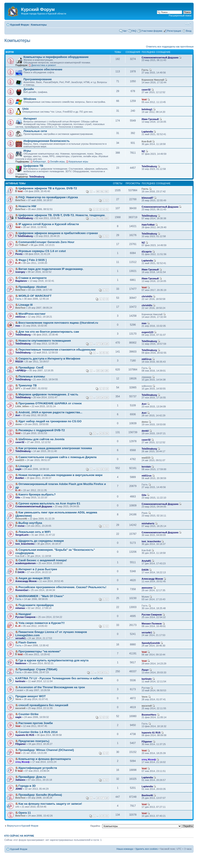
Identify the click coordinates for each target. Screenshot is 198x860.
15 (107, 397)
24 (102, 371)
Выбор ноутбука (30, 523)
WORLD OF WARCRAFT (35, 295)
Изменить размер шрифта (188, 24)
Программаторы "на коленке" (39, 651)
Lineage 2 (25, 466)
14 (102, 397)
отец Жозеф (22, 762)
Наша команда (124, 849)
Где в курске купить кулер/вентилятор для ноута (53, 660)
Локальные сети (35, 131)
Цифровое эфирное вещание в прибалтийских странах (58, 233)
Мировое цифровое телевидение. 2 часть (48, 394)
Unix (25, 108)
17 (98, 344)
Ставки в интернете (32, 278)
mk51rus (20, 316)
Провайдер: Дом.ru (32, 776)
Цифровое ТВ (33, 165)
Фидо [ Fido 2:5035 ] (32, 260)
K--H (17, 263)
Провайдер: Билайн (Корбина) (40, 794)
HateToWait (148, 224)
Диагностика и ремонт (43, 65)
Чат (125, 31)
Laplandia (147, 131)
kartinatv (20, 681)
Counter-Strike (28, 714)
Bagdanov (21, 281)
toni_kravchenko (24, 543)
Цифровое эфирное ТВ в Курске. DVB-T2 (47, 188)
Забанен (20, 779)
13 (98, 397)
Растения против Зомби (35, 723)
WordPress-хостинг (32, 313)
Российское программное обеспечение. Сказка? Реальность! (62, 587)
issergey (20, 272)
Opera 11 (24, 812)
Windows (29, 99)
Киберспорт (39, 161)
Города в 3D (27, 785)
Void (144, 99)
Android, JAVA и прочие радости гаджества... (50, 412)
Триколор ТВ (27, 385)
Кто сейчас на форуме (19, 835)
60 (98, 191)
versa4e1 (20, 638)
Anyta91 (146, 560)
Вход (188, 31)
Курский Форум (19, 24)
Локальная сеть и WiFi (34, 531)
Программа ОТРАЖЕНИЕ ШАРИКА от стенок (50, 403)
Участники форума (151, 31)
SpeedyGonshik (151, 643)
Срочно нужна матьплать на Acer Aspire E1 (49, 503)
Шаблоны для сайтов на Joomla (41, 439)
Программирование (37, 79)
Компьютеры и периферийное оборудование (56, 57)
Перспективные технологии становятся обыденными (56, 349)
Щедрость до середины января (41, 540)
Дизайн (28, 89)
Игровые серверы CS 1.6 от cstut (42, 251)
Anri (144, 404)
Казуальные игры (78, 161)
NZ (143, 151)
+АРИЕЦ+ (21, 370)
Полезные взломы (31, 376)
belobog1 (147, 109)
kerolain (146, 466)
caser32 (146, 89)
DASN (21, 572)
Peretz (19, 254)
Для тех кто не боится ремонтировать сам (48, 331)
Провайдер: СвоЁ (31, 367)
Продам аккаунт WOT (30, 696)
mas (17, 325)
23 (98, 371)
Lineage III (25, 304)
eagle (18, 469)
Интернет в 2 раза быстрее (37, 569)
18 (102, 344)
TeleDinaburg (36, 176)
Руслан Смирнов (25, 617)
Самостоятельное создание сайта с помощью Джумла (57, 457)
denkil (145, 430)
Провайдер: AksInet (32, 286)
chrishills (147, 296)
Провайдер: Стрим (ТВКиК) (37, 669)
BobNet (19, 478)
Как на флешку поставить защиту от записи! (50, 803)
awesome (147, 587)
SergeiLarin (22, 534)
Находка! (24, 614)
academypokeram (25, 563)
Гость (18, 298)
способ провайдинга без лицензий (43, 705)
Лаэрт (145, 670)
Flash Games (27, 642)
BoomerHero (149, 714)
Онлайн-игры (57, 161)
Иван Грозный (150, 119)
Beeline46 (147, 795)
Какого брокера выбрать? (37, 494)
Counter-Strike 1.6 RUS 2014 (37, 732)
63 (107, 218)
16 (98, 798)
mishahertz (148, 523)
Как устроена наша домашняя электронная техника (55, 448)
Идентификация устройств (37, 768)
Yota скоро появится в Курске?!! (41, 623)
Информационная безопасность (46, 140)
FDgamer (20, 744)
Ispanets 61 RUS (24, 735)
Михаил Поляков (152, 623)
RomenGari (21, 590)
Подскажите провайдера (36, 605)
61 (102, 191)
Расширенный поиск (180, 15)
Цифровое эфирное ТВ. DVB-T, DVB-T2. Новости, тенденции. (61, 215)
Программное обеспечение (42, 69)
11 (107, 672)
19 (107, 344)
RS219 (19, 361)
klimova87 (147, 197)
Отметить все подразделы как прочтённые (170, 46)
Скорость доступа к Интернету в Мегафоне (49, 358)
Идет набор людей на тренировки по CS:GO (50, 421)
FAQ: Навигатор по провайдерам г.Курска (48, 197)
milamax (20, 608)
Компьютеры (39, 24)
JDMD (18, 788)
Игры (27, 150)
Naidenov (20, 663)
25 (107, 371)
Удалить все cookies (146, 849)
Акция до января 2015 (34, 578)
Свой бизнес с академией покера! (42, 560)
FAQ (134, 31)
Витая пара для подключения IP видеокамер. (50, 269)
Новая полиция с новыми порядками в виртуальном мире (60, 475)
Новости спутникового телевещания (44, 340)
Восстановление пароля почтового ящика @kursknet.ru (58, 322)
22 (102, 469)
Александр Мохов (26, 581)
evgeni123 (147, 332)
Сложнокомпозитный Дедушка (160, 57)
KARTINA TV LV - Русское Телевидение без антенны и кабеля (59, 678)
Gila (17, 497)
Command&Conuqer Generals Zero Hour (46, 242)
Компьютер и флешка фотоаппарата (44, 759)
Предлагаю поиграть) (33, 741)
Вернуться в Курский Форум (22, 825)
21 (98, 469)
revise (21, 526)
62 (107, 191)
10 (102, 672)
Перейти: (95, 826)
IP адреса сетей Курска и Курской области (48, 224)
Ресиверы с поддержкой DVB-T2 (41, 430)
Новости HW (27, 206)
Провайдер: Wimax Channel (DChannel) (46, 750)
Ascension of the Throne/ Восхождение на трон (51, 687)
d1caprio (147, 251)
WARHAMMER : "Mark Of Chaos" (41, 596)
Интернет (30, 118)
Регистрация (174, 31)
